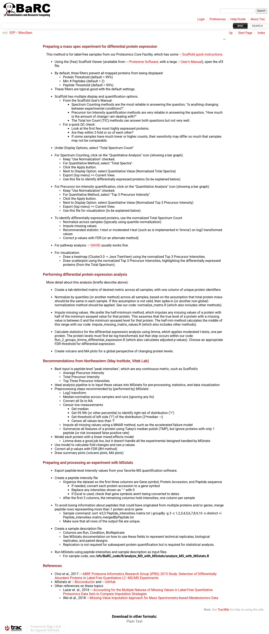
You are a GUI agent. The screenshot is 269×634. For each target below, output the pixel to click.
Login (201, 19)
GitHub (109, 582)
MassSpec (25, 33)
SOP (12, 33)
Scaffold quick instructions (200, 54)
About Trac (258, 19)
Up (231, 33)
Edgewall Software (46, 630)
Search (257, 25)
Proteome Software (142, 62)
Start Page (245, 33)
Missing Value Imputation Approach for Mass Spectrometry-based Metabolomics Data (152, 598)
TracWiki (223, 609)
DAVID (94, 245)
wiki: (5, 33)
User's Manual (190, 62)
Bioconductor (83, 582)
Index (261, 33)
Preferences (218, 19)
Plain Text (134, 621)
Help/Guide (238, 19)
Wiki (240, 25)
